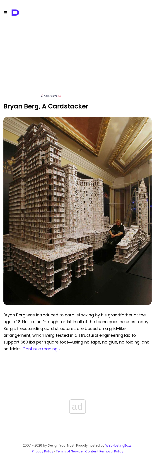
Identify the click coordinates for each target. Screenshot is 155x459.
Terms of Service (69, 451)
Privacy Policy (42, 451)
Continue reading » (41, 349)
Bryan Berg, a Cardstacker (45, 106)
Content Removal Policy (104, 451)
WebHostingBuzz (118, 445)
